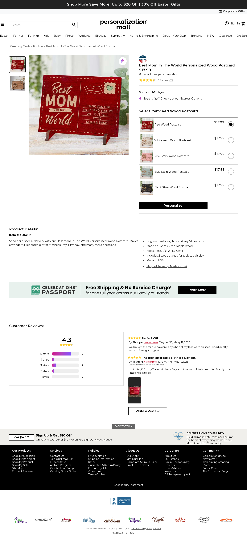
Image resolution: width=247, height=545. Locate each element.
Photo (69, 35)
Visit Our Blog (134, 458)
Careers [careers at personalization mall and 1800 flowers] (170, 464)
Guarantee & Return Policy (104, 464)
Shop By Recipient (23, 458)
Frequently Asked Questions (99, 469)
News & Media (173, 468)
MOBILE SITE (119, 532)
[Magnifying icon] (74, 25)
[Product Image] (79, 105)
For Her (18, 35)
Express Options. (191, 98)
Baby (57, 35)
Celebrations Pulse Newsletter (214, 457)
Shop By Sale (20, 464)
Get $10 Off (21, 437)
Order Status (58, 461)
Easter (4, 35)
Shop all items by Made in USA (166, 266)
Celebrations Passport (63, 468)
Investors (170, 471)
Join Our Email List (61, 458)
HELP (132, 532)
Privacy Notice (103, 439)
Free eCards (210, 468)
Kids (46, 35)
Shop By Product (22, 461)
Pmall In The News (137, 464)
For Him (33, 35)
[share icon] (123, 61)
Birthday (100, 35)
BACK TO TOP (124, 426)
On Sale (242, 35)
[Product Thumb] (17, 64)
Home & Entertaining (144, 35)
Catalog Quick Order (63, 471)
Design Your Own (174, 35)
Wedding (84, 35)
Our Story (132, 455)
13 (171, 80)
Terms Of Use (96, 474)
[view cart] (243, 23)
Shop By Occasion (23, 455)
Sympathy (118, 35)
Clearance (225, 35)
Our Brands (172, 458)
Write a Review (147, 411)
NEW (210, 35)
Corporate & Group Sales (141, 461)
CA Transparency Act (177, 474)
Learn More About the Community (209, 441)
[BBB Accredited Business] (120, 504)
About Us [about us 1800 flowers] (170, 455)
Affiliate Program (60, 464)
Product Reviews (22, 471)
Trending (197, 35)
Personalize (173, 205)
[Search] (43, 25)
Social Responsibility (177, 461)
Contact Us (57, 455)
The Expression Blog (215, 471)
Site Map (17, 468)
